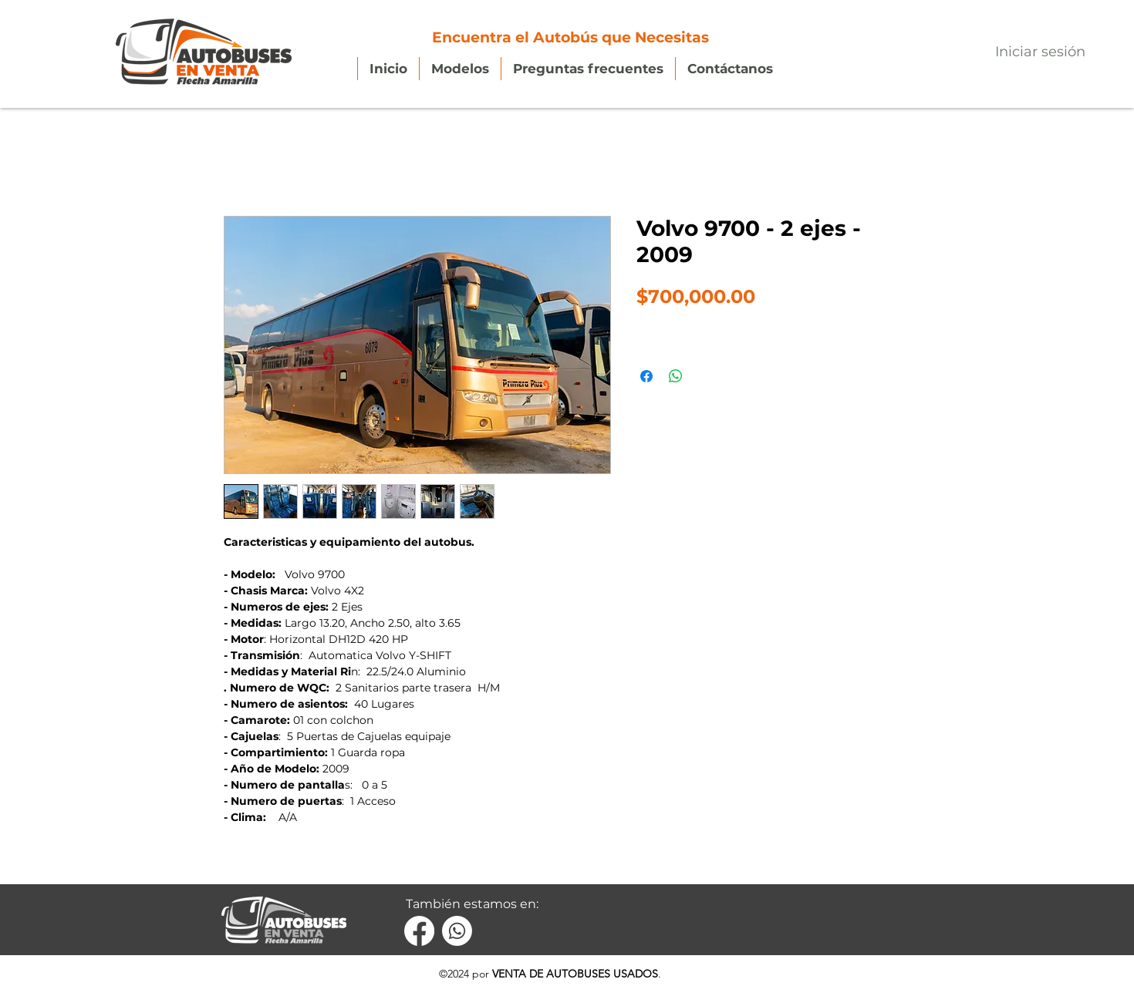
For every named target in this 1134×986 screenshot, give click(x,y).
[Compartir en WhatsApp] (676, 376)
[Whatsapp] (457, 931)
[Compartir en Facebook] (646, 376)
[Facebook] (419, 931)
